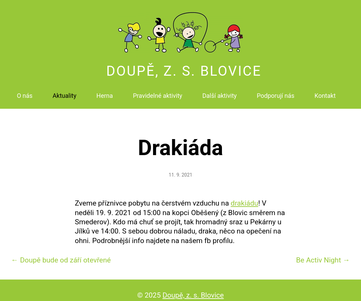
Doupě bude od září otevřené (61, 254)
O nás (24, 91)
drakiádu (244, 197)
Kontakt (325, 91)
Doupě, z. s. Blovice (184, 67)
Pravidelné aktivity (157, 91)
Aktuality (64, 91)
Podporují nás (275, 91)
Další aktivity (219, 91)
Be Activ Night (323, 254)
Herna (104, 91)
